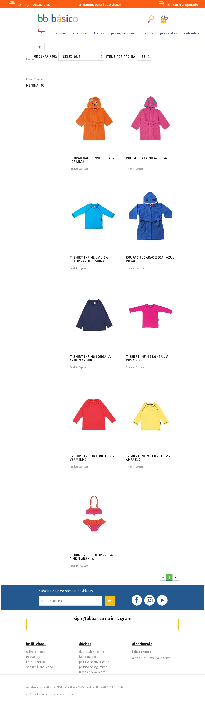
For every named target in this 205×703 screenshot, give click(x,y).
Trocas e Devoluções (92, 672)
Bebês (99, 33)
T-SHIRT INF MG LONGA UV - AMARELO (148, 458)
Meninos (80, 33)
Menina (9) (35, 85)
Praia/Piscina (122, 33)
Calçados (191, 33)
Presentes (169, 33)
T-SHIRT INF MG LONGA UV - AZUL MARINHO (92, 358)
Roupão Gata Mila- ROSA (146, 158)
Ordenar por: (45, 56)
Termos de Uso (35, 662)
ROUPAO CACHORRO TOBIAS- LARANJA (92, 160)
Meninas (59, 33)
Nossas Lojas (34, 656)
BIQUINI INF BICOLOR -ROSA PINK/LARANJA (91, 557)
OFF (42, 32)
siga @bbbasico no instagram (103, 618)
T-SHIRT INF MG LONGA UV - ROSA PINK (148, 358)
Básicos (147, 33)
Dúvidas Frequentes (91, 651)
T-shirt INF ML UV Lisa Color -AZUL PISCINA (89, 259)
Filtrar (39, 47)
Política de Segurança (93, 667)
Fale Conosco (87, 656)
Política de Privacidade (94, 662)
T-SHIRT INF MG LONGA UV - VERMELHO (92, 458)
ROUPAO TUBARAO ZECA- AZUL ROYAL (150, 259)
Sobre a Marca (35, 651)
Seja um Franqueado (39, 667)
